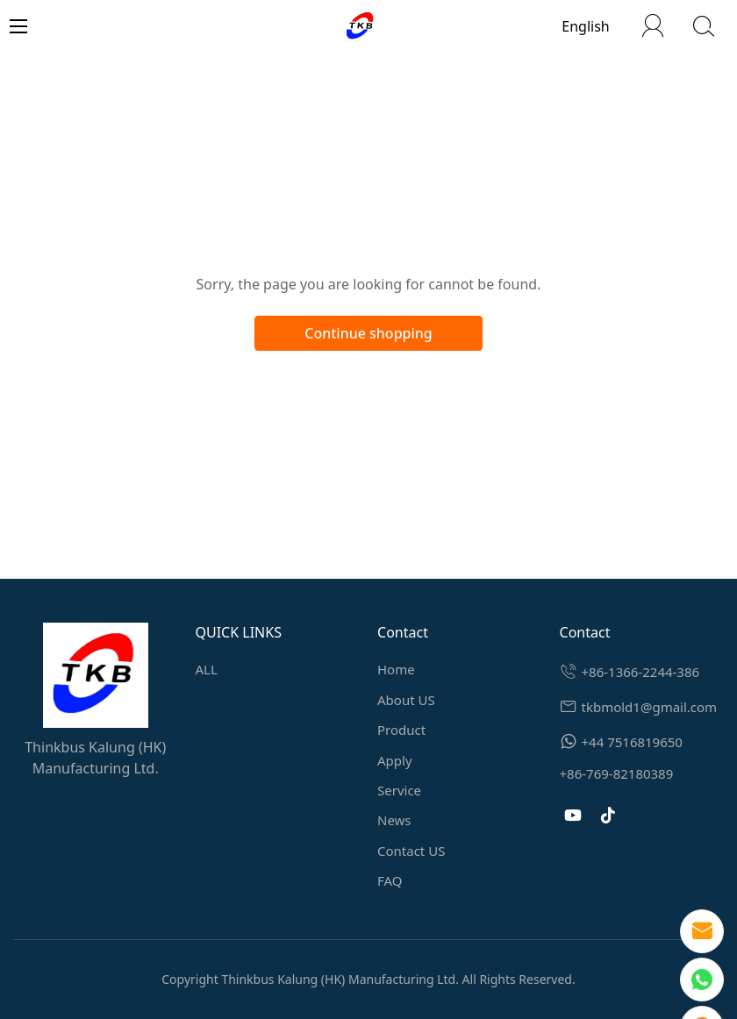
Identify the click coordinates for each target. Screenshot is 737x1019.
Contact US (411, 850)
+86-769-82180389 (617, 773)
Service (399, 790)
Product (401, 729)
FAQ (390, 880)
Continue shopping (368, 333)
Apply (394, 760)
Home (396, 669)
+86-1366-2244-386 (641, 672)
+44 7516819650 (632, 742)
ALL (207, 669)
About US (406, 700)
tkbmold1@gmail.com (650, 707)
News (394, 820)
